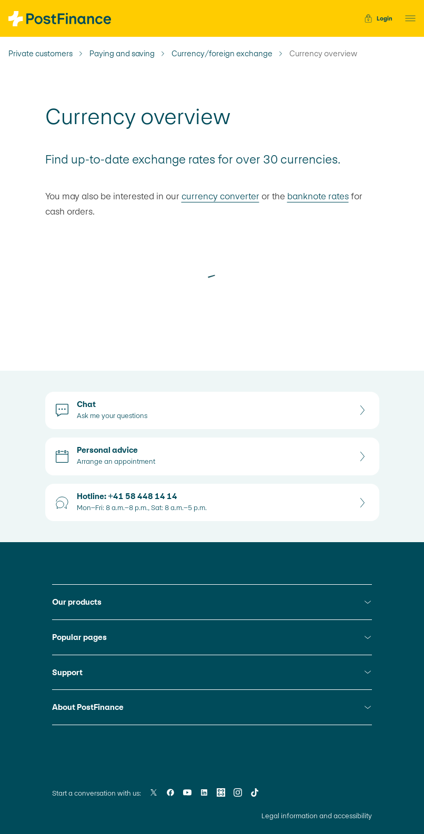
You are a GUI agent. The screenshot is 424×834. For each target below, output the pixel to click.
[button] (407, 18)
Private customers (40, 53)
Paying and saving (122, 53)
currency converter (220, 196)
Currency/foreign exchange (221, 53)
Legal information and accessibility (316, 815)
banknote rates (318, 196)
